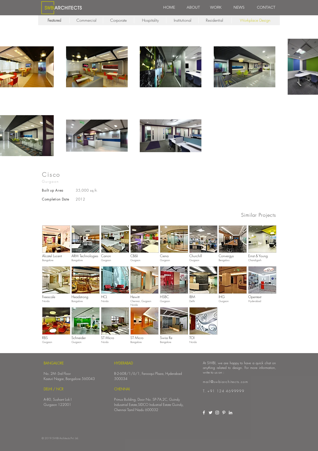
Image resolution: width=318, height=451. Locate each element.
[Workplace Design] (255, 20)
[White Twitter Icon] (210, 412)
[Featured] (54, 20)
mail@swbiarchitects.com (225, 381)
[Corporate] (118, 20)
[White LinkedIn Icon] (230, 412)
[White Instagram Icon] (217, 412)
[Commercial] (86, 20)
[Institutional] (182, 20)
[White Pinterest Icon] (223, 412)
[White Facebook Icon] (203, 412)
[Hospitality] (150, 20)
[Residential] (214, 20)
